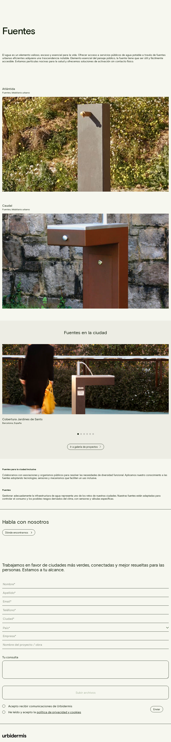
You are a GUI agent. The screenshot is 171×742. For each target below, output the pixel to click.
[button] (78, 434)
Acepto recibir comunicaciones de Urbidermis (40, 706)
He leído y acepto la (44, 712)
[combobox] (85, 628)
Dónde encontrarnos (18, 532)
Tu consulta (10, 657)
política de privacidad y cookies (59, 712)
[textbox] (8, 628)
